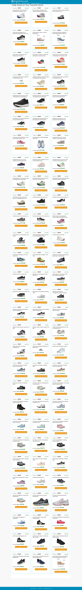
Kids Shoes (18, 3)
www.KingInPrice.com (48, 588)
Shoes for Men (26, 3)
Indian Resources (34, 588)
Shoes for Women (35, 3)
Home (13, 3)
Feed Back (40, 588)
